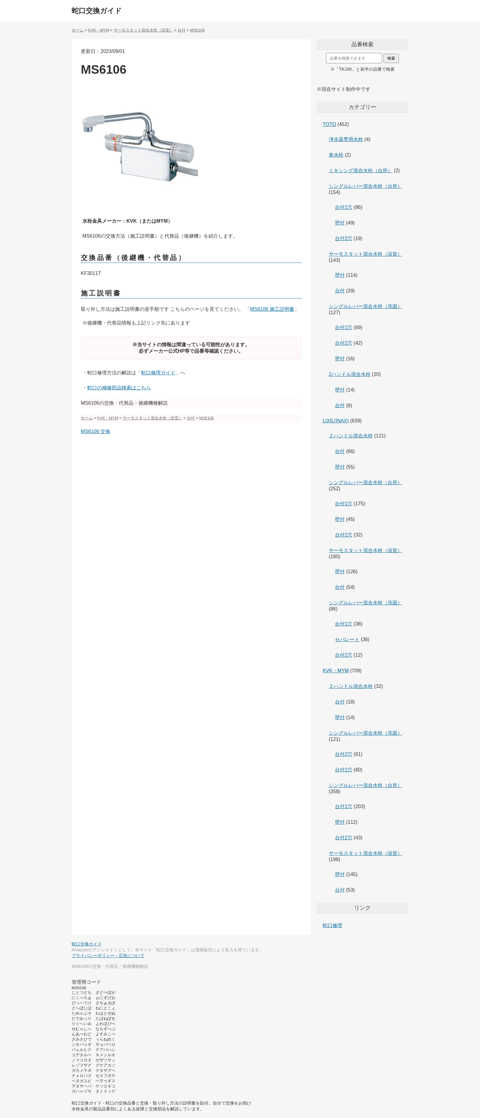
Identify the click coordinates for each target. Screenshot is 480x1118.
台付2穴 (343, 238)
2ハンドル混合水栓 (350, 374)
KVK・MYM (336, 670)
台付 (340, 290)
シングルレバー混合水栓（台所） (365, 186)
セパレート (347, 639)
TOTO (329, 124)
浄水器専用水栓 (346, 139)
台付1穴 (343, 207)
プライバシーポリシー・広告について (108, 955)
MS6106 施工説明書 (272, 309)
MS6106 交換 (95, 431)
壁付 (340, 222)
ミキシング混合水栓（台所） (360, 170)
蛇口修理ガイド (158, 372)
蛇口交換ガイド (97, 11)
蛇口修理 (332, 925)
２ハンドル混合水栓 (351, 435)
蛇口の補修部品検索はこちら (119, 387)
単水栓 (336, 155)
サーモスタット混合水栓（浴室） (365, 254)
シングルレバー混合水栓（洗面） (365, 306)
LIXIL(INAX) (336, 420)
